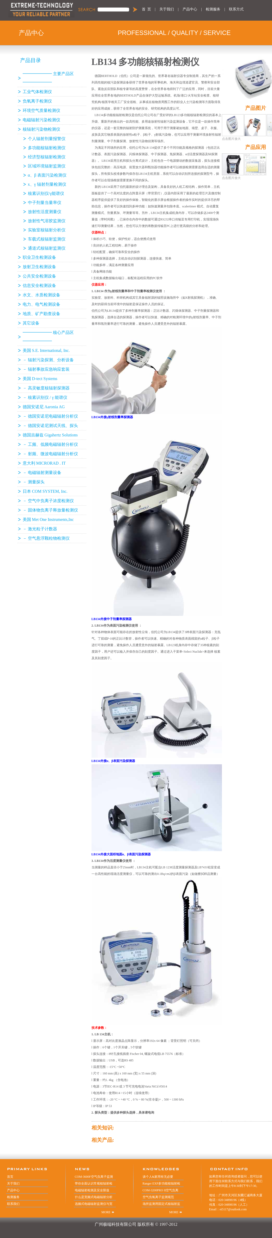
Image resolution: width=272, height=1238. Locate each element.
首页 (10, 1177)
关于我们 (166, 9)
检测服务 (213, 9)
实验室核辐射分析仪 (46, 230)
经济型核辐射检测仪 (46, 157)
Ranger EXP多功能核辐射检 (161, 1183)
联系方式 (236, 9)
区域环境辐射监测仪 (46, 166)
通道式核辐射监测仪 (46, 248)
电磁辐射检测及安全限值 (92, 1190)
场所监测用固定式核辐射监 (161, 1204)
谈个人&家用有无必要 (158, 1177)
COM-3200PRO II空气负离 (161, 1190)
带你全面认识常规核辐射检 (93, 1183)
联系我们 (13, 1204)
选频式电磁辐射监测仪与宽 (93, 1204)
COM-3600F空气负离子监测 (94, 1177)
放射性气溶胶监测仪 (46, 221)
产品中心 (190, 9)
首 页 (146, 9)
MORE (106, 1212)
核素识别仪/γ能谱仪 (46, 193)
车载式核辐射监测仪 (46, 239)
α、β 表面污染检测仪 (47, 175)
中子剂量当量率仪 (44, 202)
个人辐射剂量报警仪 (46, 138)
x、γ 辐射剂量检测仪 (47, 184)
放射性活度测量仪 (44, 211)
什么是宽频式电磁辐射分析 (93, 1197)
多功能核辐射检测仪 (46, 148)
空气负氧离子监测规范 (158, 1197)
